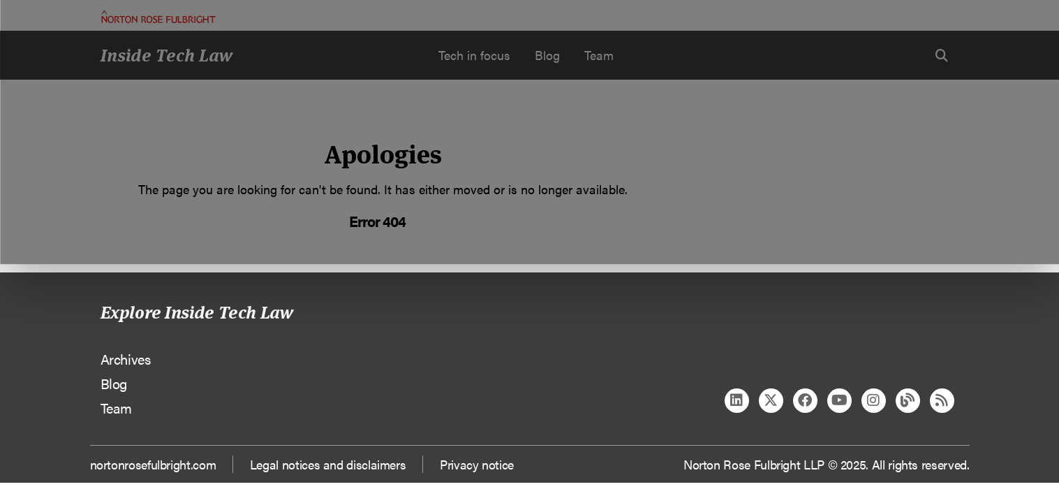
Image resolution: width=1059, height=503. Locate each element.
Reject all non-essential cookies (742, 129)
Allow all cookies (331, 129)
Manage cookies (536, 129)
